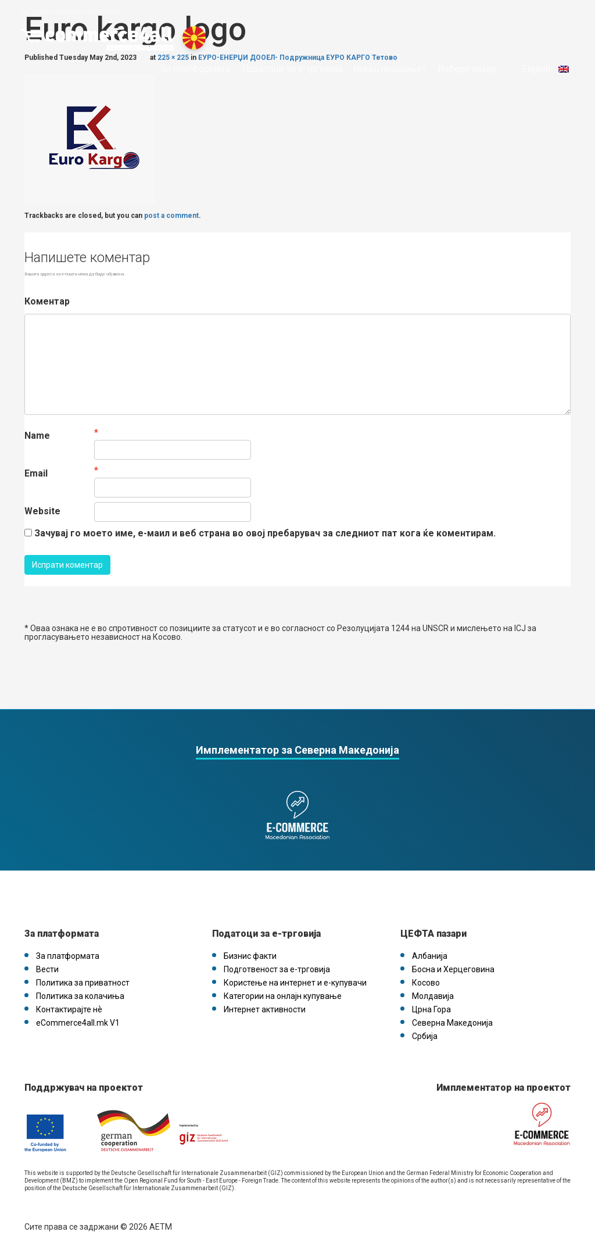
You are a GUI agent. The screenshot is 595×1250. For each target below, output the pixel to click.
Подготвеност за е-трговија (277, 969)
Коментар (47, 301)
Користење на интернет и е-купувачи (295, 982)
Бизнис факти (250, 956)
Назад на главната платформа (70, 12)
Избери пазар (467, 69)
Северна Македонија (452, 1022)
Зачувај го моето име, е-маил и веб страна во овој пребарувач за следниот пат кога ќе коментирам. (265, 533)
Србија (425, 1036)
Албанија (429, 956)
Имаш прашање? (390, 69)
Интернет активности (265, 1009)
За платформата (195, 69)
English (544, 69)
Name (37, 435)
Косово (426, 982)
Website (42, 511)
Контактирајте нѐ (69, 1009)
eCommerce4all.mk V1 (78, 1022)
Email (36, 473)
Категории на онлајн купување (283, 996)
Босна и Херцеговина (453, 969)
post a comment (171, 216)
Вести (47, 969)
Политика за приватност (83, 982)
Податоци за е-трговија (292, 69)
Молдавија (433, 996)
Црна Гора (431, 1009)
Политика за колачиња (80, 996)
